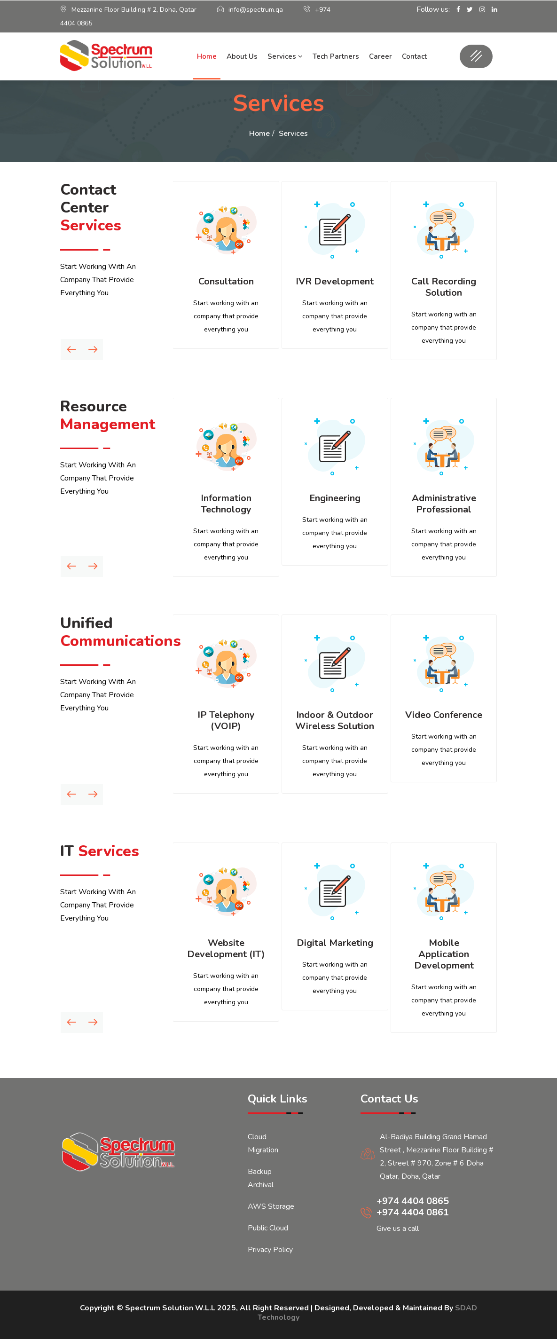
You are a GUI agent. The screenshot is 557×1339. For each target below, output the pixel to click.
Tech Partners (336, 56)
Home (207, 56)
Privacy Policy (270, 1249)
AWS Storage (271, 1206)
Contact (414, 56)
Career (380, 56)
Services (285, 56)
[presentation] (71, 349)
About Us (242, 56)
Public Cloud (268, 1228)
